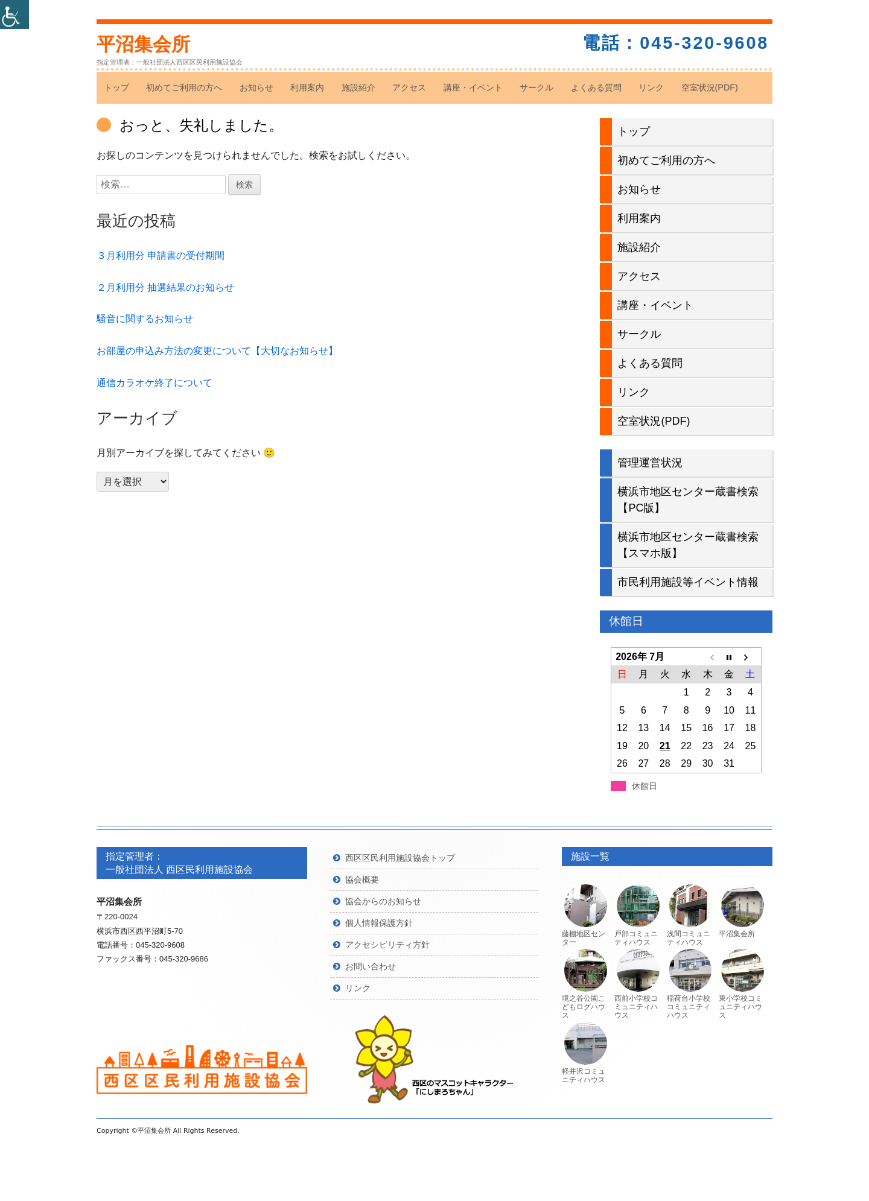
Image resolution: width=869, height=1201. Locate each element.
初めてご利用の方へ (184, 87)
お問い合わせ (370, 966)
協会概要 (362, 879)
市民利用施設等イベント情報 (688, 582)
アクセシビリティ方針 (387, 944)
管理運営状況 (650, 463)
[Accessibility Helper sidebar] (14, 14)
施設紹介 (358, 87)
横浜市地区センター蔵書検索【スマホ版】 (688, 545)
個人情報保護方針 (379, 923)
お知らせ (256, 87)
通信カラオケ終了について (154, 383)
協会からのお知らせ (383, 901)
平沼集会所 (143, 44)
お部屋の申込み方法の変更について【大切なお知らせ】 (217, 351)
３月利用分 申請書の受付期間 (160, 255)
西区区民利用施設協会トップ (400, 858)
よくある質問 (596, 87)
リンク (651, 87)
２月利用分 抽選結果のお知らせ (165, 287)
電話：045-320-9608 (675, 42)
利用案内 (307, 87)
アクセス (409, 87)
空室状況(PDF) (709, 87)
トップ (116, 87)
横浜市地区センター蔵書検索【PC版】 (688, 500)
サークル (536, 87)
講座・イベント (473, 87)
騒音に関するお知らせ (145, 319)
